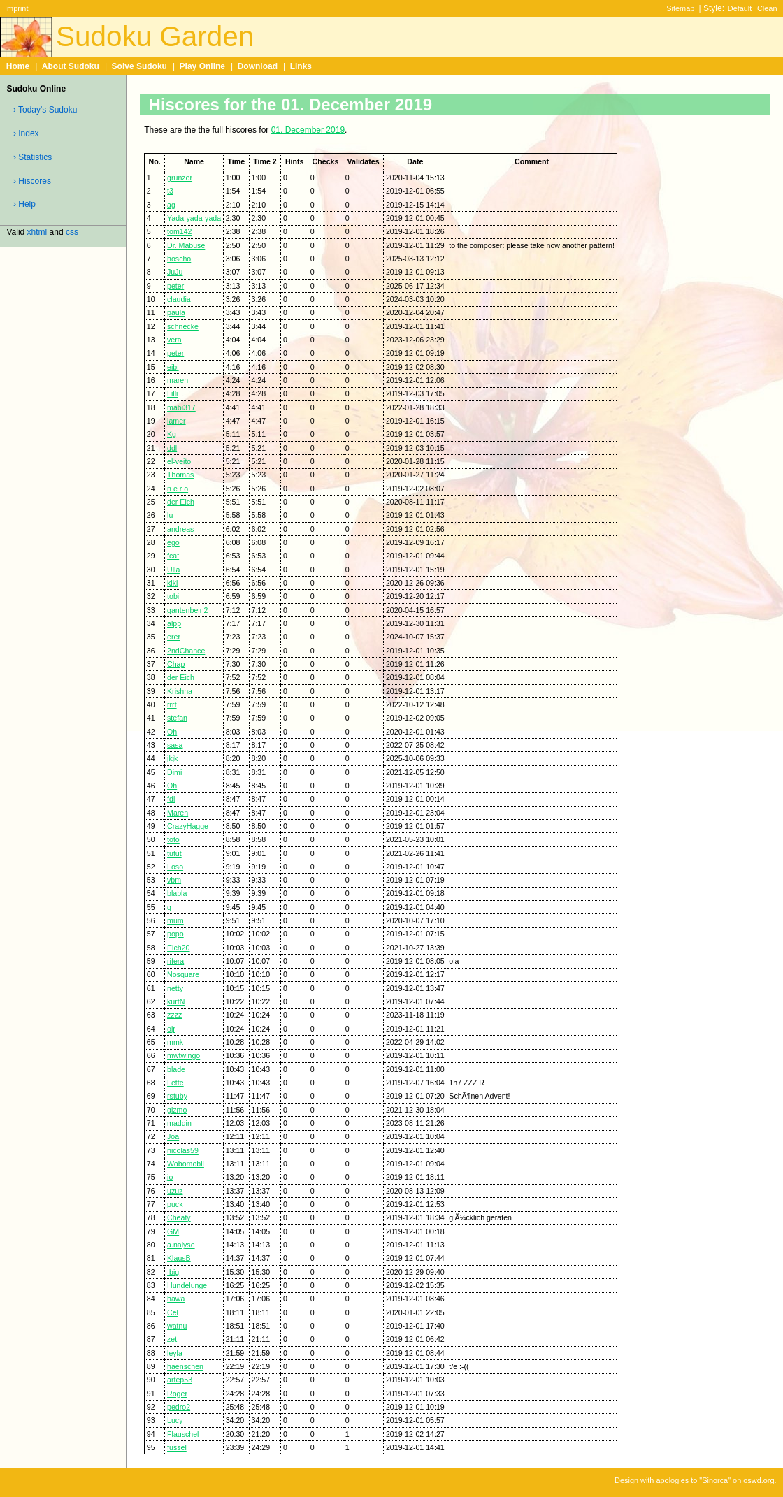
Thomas (180, 474)
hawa (176, 1298)
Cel (172, 1312)
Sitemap (680, 8)
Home (17, 66)
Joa (173, 1136)
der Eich (180, 502)
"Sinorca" (715, 1480)
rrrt (172, 704)
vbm (174, 880)
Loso (175, 866)
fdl (171, 799)
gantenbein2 (187, 610)
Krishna (179, 691)
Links (301, 66)
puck (174, 1204)
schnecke (183, 326)
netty (175, 988)
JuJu (174, 272)
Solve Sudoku (139, 66)
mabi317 (181, 407)
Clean (767, 8)
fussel (177, 1447)
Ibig (173, 1272)
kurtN (176, 1001)
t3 (170, 191)
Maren (177, 813)
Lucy (174, 1420)
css (72, 232)
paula (176, 312)
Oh (172, 732)
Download (258, 66)
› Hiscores (32, 181)
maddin (179, 1123)
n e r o (177, 488)
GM (173, 1231)
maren (177, 380)
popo (175, 934)
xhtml (37, 232)
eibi (173, 367)
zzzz (174, 1015)
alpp (174, 623)
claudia (179, 299)
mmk (175, 1042)
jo (170, 1177)
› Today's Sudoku (45, 110)
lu (170, 515)
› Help (24, 204)
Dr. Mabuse (186, 245)
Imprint (16, 8)
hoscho (179, 258)
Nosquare (183, 974)
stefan (177, 718)
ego (173, 542)
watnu (177, 1326)
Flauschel (183, 1434)
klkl (172, 583)
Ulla (173, 569)
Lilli (172, 393)
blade (176, 1069)
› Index (26, 133)
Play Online (202, 66)
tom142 (179, 231)
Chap (176, 664)
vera (174, 339)
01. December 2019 (308, 130)
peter (175, 286)
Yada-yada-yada (194, 218)
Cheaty (179, 1217)
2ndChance (186, 650)
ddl (172, 448)
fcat (173, 555)
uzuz (174, 1191)
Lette (175, 1082)
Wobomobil (185, 1163)
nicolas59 (183, 1150)
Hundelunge (187, 1285)
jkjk (172, 758)
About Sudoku (70, 66)
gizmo (177, 1110)
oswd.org (758, 1480)
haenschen (185, 1366)
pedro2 (178, 1407)
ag (171, 205)
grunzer (179, 177)
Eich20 (178, 947)
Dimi (174, 772)
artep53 (179, 1379)
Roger (177, 1393)
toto (173, 839)
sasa (174, 745)
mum (175, 920)
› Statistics (32, 157)
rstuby (177, 1096)
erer (173, 636)
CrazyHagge (187, 826)
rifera (175, 961)
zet (172, 1339)
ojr (171, 1029)
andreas (180, 529)
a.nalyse (181, 1245)
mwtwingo (183, 1055)
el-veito (179, 461)
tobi (173, 596)
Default (740, 8)
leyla (174, 1353)
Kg (171, 434)
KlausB (179, 1258)
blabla (177, 893)
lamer (176, 421)
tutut (174, 853)
